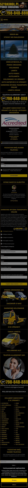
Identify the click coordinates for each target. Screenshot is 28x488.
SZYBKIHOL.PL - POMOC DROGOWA (14, 473)
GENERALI (4, 355)
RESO (17, 341)
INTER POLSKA (5, 363)
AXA (2, 331)
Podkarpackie (24, 477)
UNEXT (17, 355)
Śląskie (12, 478)
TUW (17, 349)
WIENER (18, 363)
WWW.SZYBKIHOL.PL (14, 62)
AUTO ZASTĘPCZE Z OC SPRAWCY (14, 82)
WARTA (17, 359)
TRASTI (17, 345)
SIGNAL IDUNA (20, 343)
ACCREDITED (4, 323)
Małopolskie (7, 477)
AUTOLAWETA (14, 76)
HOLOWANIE (14, 68)
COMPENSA (4, 341)
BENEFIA (3, 337)
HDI (2, 361)
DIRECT (3, 347)
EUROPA (3, 353)
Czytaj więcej (14, 174)
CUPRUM (3, 345)
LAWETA (14, 70)
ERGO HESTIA (5, 349)
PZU (17, 337)
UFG (17, 353)
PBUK (17, 329)
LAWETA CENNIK (14, 90)
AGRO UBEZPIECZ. (6, 325)
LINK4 (17, 323)
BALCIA (3, 333)
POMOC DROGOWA (14, 65)
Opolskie (19, 477)
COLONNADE (5, 339)
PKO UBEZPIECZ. (20, 333)
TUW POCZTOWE (20, 347)
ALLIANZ (3, 327)
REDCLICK (18, 339)
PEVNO (17, 331)
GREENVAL (4, 359)
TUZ (17, 351)
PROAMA (18, 335)
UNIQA (17, 357)
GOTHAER (4, 357)
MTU (17, 325)
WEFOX (17, 361)
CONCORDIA (4, 343)
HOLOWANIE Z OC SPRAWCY (14, 79)
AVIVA (3, 329)
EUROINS (3, 351)
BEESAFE (3, 335)
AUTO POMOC (14, 73)
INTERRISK (4, 364)
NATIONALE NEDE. (21, 327)
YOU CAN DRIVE (20, 364)
